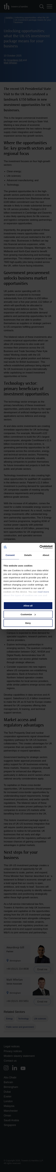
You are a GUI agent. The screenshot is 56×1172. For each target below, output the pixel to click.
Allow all (28, 605)
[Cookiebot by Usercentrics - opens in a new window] (40, 547)
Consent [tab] (10, 555)
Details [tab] (28, 555)
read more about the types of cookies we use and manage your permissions (26, 595)
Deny (28, 623)
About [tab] (46, 555)
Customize (28, 614)
